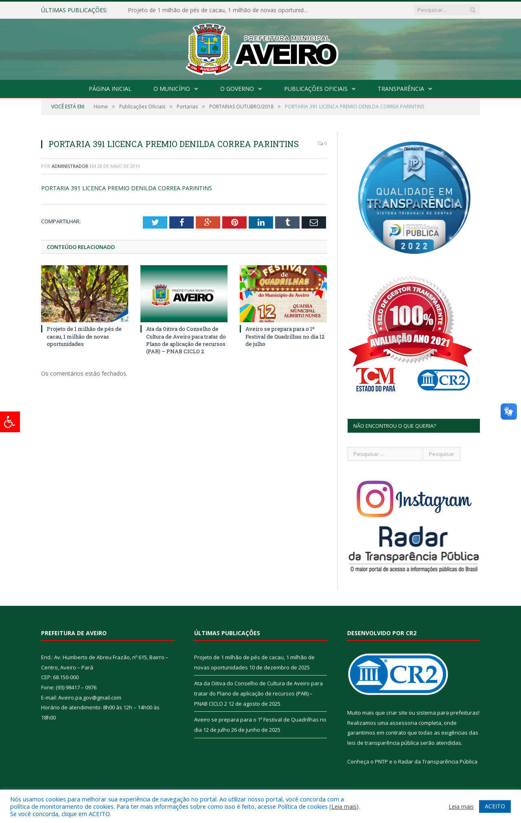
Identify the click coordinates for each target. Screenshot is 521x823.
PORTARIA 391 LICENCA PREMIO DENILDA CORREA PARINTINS (126, 188)
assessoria (403, 722)
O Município (171, 88)
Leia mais (344, 806)
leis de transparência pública (383, 742)
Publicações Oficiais (316, 88)
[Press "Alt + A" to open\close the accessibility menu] (10, 422)
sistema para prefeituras (447, 712)
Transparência (401, 88)
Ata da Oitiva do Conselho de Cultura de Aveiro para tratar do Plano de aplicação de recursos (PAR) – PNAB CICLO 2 (186, 340)
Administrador (70, 166)
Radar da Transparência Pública (437, 761)
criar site (396, 712)
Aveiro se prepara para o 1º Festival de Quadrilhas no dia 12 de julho (284, 336)
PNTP (381, 761)
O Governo (237, 88)
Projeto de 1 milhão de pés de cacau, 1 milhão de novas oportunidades (221, 10)
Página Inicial (110, 88)
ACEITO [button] (495, 806)
